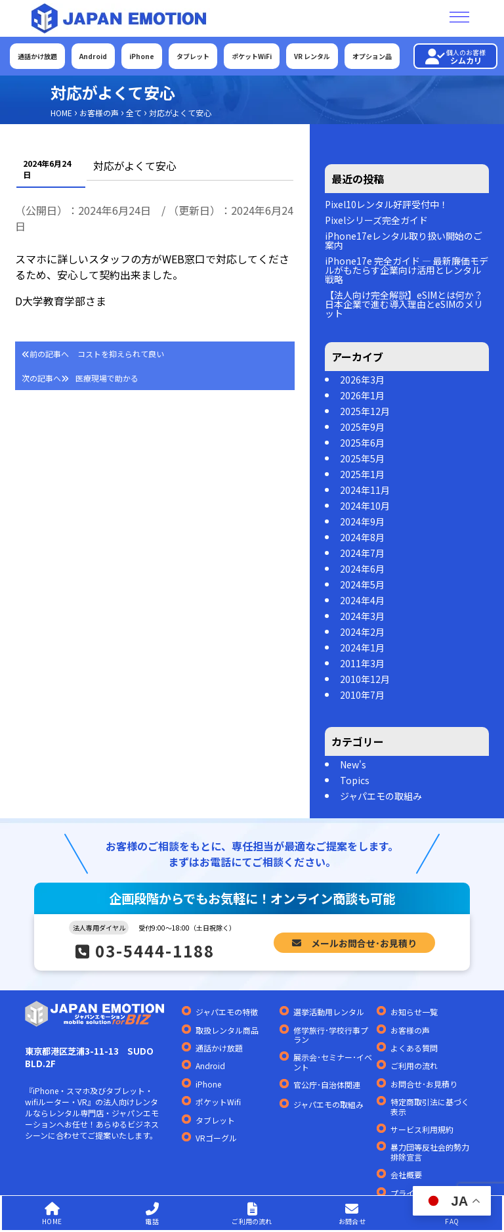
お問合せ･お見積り (423, 1084)
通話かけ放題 (37, 56)
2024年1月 (362, 647)
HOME (61, 112)
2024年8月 (362, 537)
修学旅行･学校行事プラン (330, 1035)
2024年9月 (362, 521)
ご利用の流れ (414, 1065)
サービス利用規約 (421, 1129)
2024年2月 (362, 631)
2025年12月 (365, 411)
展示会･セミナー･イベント (332, 1062)
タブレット (193, 56)
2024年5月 (362, 584)
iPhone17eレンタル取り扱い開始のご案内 (403, 240)
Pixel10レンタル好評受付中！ (386, 204)
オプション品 (372, 56)
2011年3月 (362, 663)
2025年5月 (362, 458)
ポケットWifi (218, 1102)
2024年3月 (362, 616)
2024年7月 (362, 553)
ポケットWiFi (252, 56)
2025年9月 (362, 426)
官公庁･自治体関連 (326, 1084)
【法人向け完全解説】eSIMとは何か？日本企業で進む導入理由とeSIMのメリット (404, 304)
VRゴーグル (216, 1138)
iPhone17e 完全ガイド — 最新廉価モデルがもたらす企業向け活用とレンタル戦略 (406, 270)
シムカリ (455, 56)
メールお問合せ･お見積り (354, 942)
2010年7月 (362, 694)
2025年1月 (362, 474)
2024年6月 (362, 568)
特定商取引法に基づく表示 (429, 1106)
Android (93, 56)
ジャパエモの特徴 (227, 1012)
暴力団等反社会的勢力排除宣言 (429, 1152)
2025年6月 (362, 442)
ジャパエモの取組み (381, 796)
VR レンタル (312, 56)
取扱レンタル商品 (227, 1030)
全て (134, 112)
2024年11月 (365, 489)
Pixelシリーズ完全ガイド (376, 220)
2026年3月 (362, 379)
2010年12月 (365, 679)
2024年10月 (365, 505)
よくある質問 (414, 1048)
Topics (354, 780)
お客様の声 (99, 112)
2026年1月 (362, 395)
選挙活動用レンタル (328, 1012)
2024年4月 (362, 600)
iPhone (141, 56)
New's (353, 764)
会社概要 (406, 1174)
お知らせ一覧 (414, 1012)
